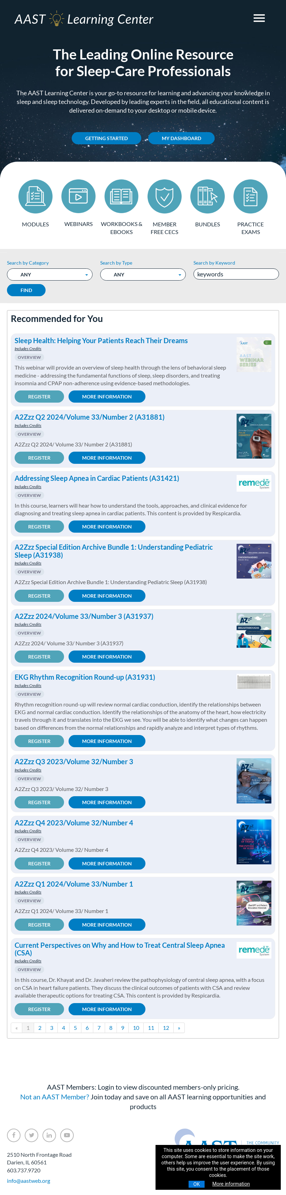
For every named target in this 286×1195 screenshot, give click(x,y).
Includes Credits (28, 348)
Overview (29, 357)
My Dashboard (181, 138)
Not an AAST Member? (54, 1096)
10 (136, 1027)
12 (166, 1027)
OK (196, 1184)
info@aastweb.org (28, 1180)
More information (231, 1184)
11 (151, 1027)
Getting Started (106, 138)
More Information (107, 396)
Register (39, 396)
